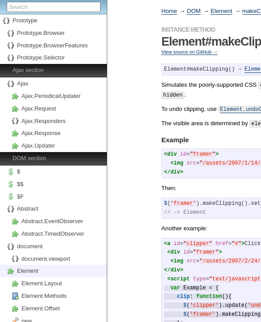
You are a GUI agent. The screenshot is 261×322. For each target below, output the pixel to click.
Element (27, 270)
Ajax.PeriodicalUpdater (50, 96)
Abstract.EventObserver (52, 221)
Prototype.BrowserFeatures (52, 45)
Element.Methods (44, 295)
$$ (20, 184)
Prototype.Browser (41, 33)
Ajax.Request (38, 108)
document (29, 246)
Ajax (22, 83)
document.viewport (45, 258)
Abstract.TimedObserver (52, 233)
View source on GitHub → (189, 52)
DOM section (29, 158)
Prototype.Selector (41, 57)
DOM (194, 11)
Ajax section (28, 70)
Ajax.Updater (38, 145)
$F (20, 196)
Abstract (27, 208)
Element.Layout (41, 283)
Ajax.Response (40, 133)
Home (169, 11)
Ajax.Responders (43, 121)
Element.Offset (40, 308)
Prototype (25, 20)
